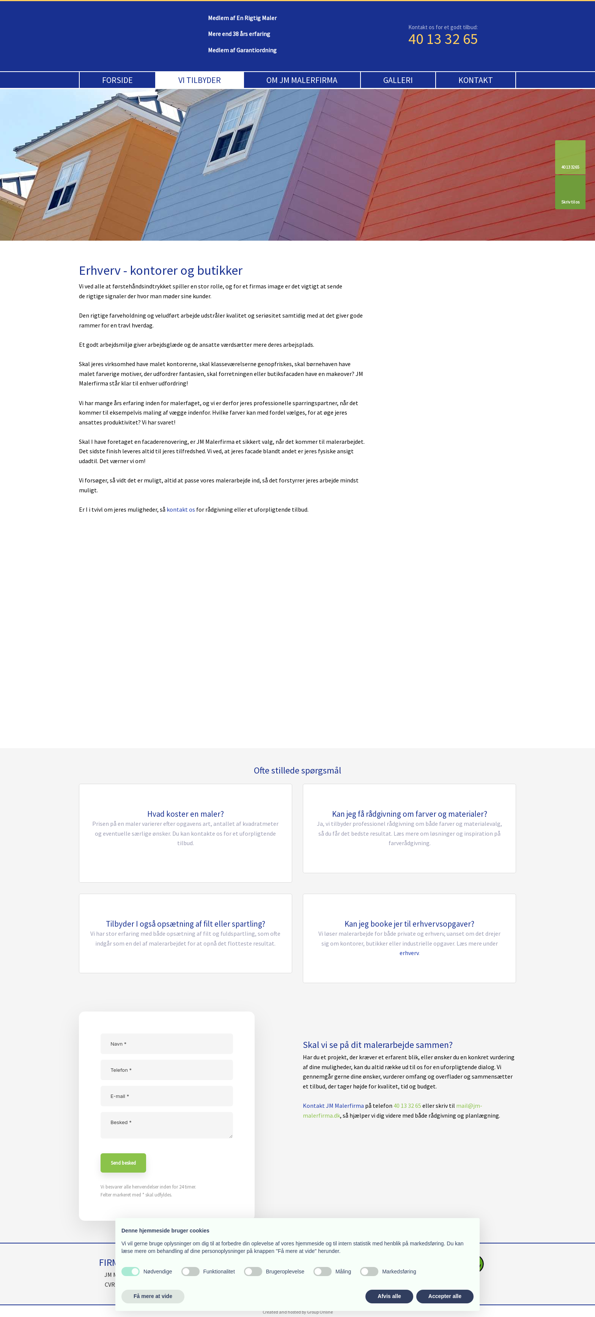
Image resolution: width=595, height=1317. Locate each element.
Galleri (398, 80)
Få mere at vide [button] (153, 1296)
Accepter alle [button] (444, 1296)
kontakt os (181, 509)
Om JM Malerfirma (301, 80)
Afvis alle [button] (389, 1296)
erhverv (409, 953)
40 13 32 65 (443, 38)
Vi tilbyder (199, 80)
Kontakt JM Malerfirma (333, 1105)
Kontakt (475, 80)
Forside (117, 80)
